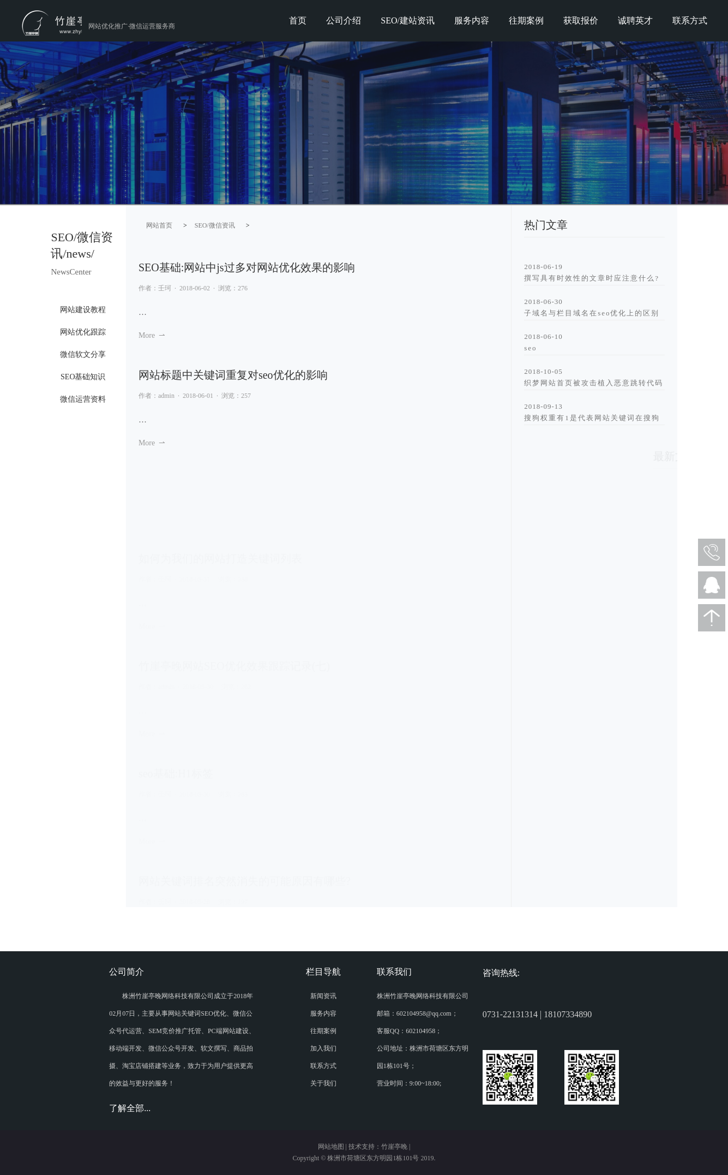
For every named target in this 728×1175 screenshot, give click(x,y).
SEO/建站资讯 (408, 20)
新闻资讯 (323, 996)
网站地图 (331, 1146)
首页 (297, 20)
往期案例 (526, 20)
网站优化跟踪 (83, 332)
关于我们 (323, 1083)
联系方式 (689, 20)
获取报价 (580, 20)
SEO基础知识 (83, 377)
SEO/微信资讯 (215, 225)
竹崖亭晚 (394, 1146)
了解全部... (130, 1108)
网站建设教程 (83, 310)
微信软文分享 (83, 354)
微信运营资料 (83, 399)
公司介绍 (343, 20)
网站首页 (159, 225)
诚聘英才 (635, 20)
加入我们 (323, 1048)
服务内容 (471, 20)
